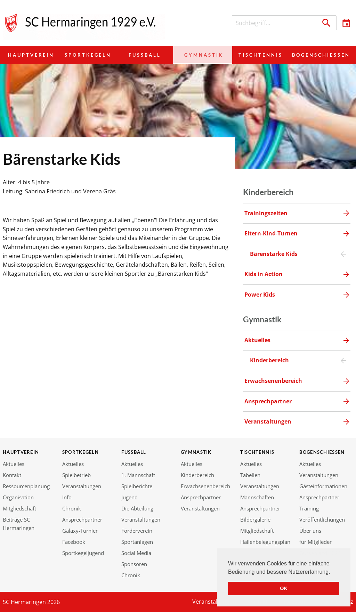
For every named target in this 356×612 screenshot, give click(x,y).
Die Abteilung (137, 508)
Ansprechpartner (82, 519)
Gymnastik (200, 55)
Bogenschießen (319, 55)
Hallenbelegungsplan (265, 541)
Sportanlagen (137, 541)
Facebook (73, 541)
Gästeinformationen (323, 486)
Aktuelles (13, 463)
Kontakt (12, 475)
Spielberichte (136, 486)
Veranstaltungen (81, 486)
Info (67, 497)
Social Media (136, 552)
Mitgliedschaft (19, 508)
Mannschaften (257, 497)
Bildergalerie (255, 519)
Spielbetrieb (76, 475)
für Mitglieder (315, 541)
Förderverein (136, 530)
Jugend (129, 497)
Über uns (310, 530)
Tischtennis (256, 55)
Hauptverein (31, 55)
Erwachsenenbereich (205, 486)
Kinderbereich (197, 475)
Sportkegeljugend (83, 552)
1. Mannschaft (138, 475)
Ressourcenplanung (26, 486)
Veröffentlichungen (322, 519)
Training (309, 508)
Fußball (145, 55)
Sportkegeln (89, 55)
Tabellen (250, 475)
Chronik (71, 508)
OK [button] (284, 588)
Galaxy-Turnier (80, 530)
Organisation (18, 497)
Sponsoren (134, 564)
